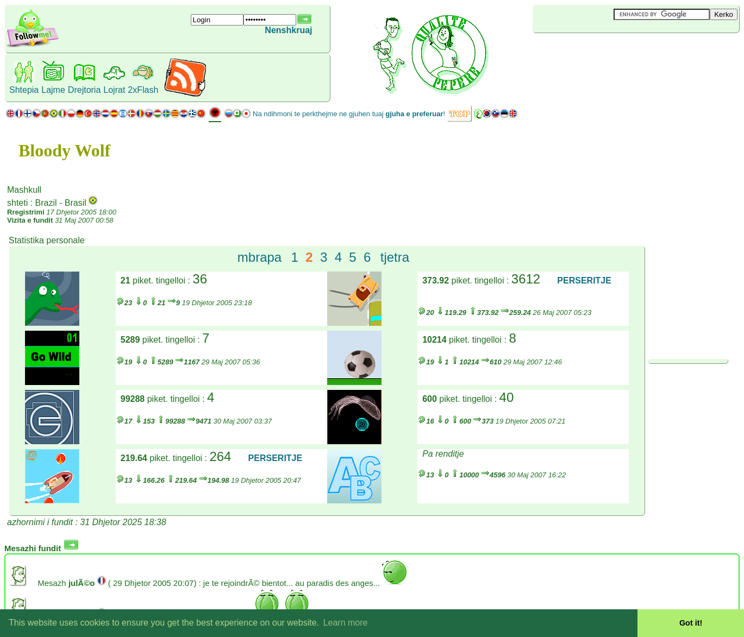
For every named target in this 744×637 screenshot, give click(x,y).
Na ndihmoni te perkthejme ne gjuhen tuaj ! (349, 114)
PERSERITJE (584, 280)
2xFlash (143, 89)
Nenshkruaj (288, 30)
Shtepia (24, 89)
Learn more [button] (345, 622)
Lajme (53, 89)
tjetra (394, 257)
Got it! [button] (690, 623)
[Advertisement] (597, 51)
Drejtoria (84, 89)
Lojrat (114, 89)
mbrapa (259, 257)
